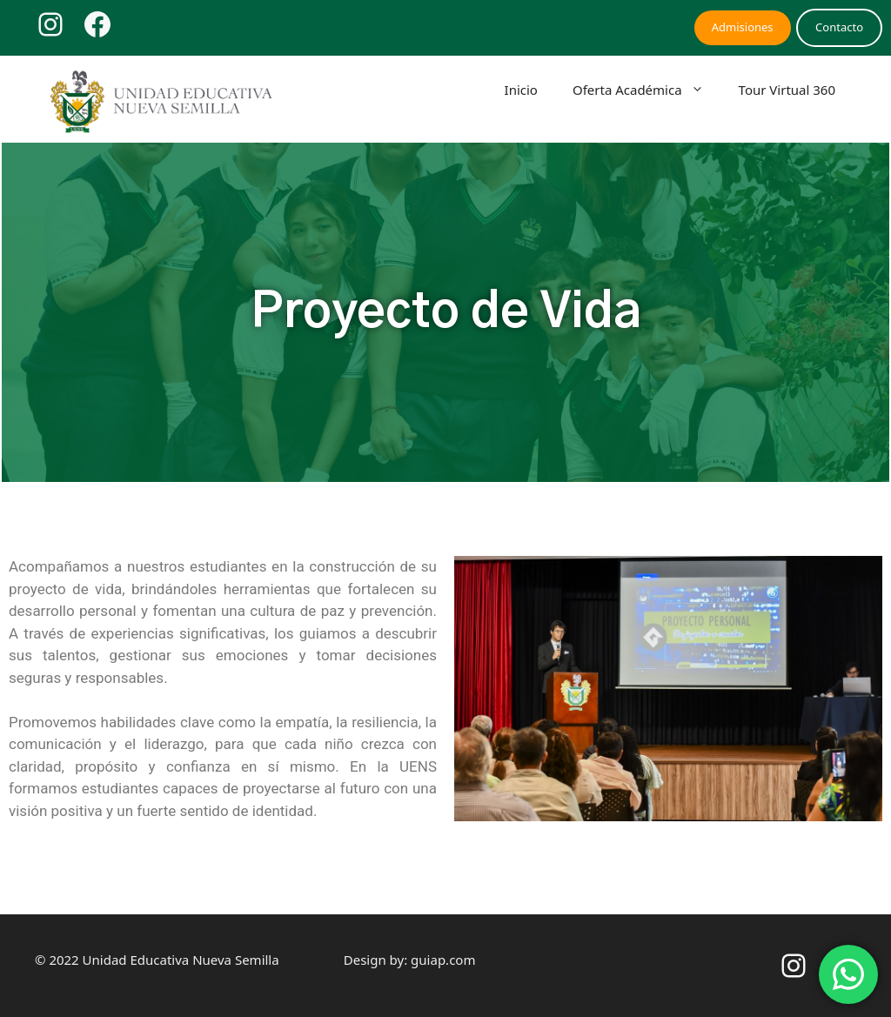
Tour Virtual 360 (787, 89)
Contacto (839, 27)
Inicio (521, 89)
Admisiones (743, 27)
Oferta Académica (647, 90)
